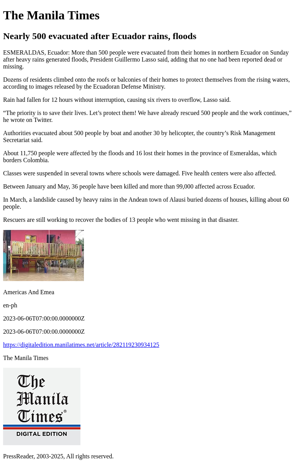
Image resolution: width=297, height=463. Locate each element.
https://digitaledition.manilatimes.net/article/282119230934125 (81, 344)
